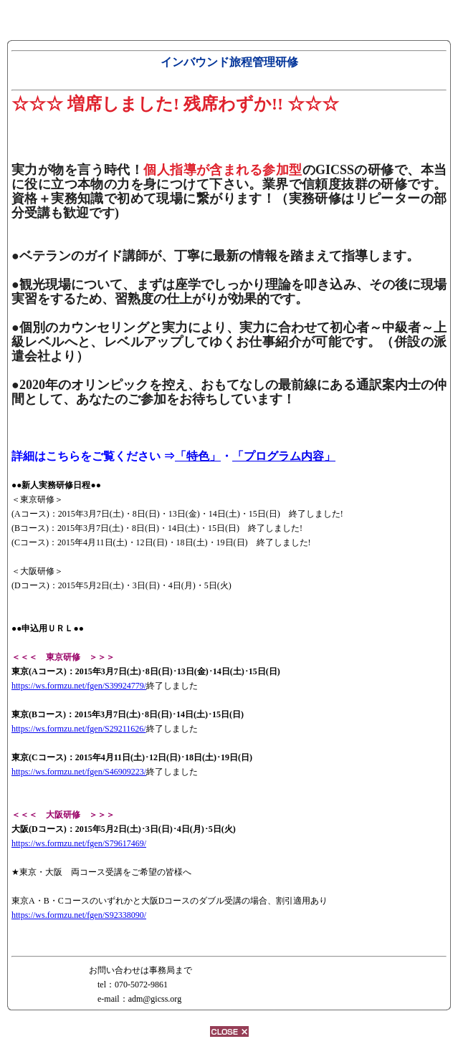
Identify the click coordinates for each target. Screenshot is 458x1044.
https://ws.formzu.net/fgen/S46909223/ (78, 772)
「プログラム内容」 (283, 456)
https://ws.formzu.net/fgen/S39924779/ (78, 686)
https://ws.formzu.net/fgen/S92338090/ (78, 915)
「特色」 (198, 456)
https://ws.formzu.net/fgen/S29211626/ (78, 729)
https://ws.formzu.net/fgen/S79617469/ (78, 843)
